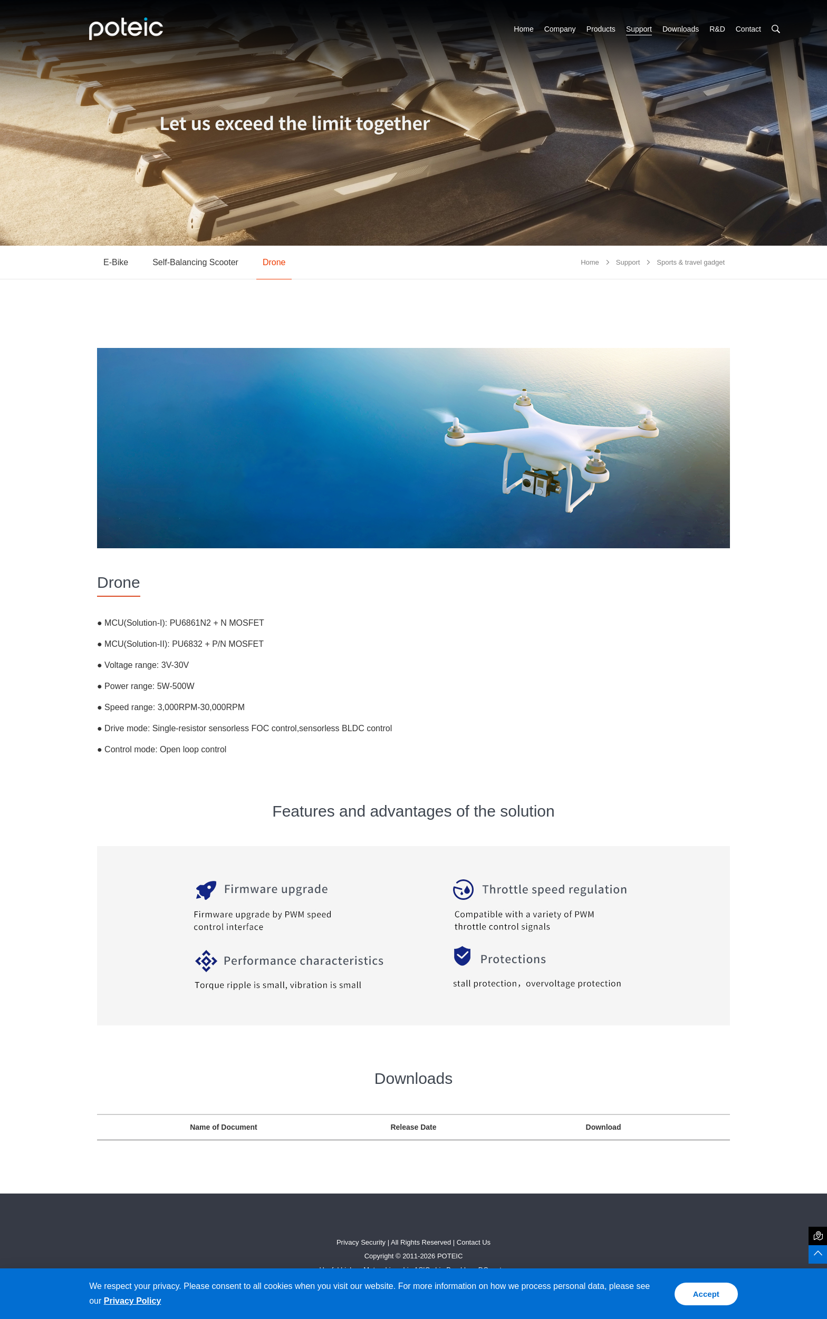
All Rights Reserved (421, 1242)
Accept (706, 1293)
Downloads (680, 29)
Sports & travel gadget (691, 262)
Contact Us (474, 1242)
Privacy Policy (132, 1300)
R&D (717, 29)
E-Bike (115, 262)
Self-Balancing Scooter (195, 262)
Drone (274, 262)
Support (639, 29)
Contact (748, 29)
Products (601, 29)
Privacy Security (361, 1242)
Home (523, 29)
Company (560, 29)
